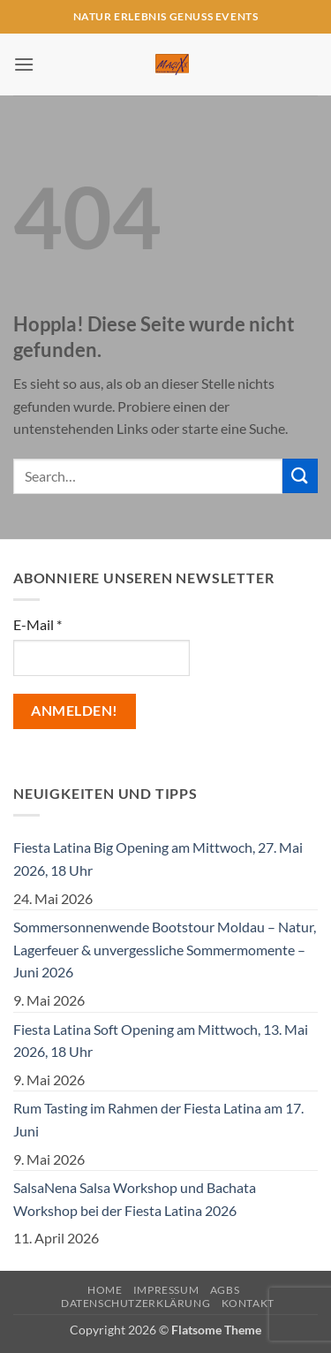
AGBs (224, 1289)
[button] (23, 64)
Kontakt (248, 1303)
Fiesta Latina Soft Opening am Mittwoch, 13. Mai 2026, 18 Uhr (160, 1040)
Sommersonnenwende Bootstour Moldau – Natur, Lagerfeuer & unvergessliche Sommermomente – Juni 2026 (164, 949)
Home (104, 1289)
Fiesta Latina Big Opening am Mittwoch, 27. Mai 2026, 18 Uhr (158, 858)
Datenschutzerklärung (135, 1303)
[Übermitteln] (300, 476)
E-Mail (37, 624)
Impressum (166, 1289)
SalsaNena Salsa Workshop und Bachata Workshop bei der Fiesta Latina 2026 (134, 1199)
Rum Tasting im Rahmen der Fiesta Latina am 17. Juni (158, 1119)
